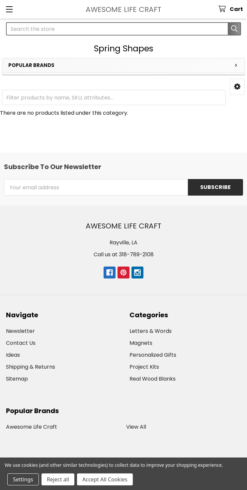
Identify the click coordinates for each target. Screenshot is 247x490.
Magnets (140, 343)
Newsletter (20, 331)
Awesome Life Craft (31, 427)
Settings (23, 479)
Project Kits (144, 367)
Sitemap (17, 379)
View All (136, 427)
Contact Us (21, 343)
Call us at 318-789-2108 (124, 254)
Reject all (58, 479)
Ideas (13, 355)
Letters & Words (150, 331)
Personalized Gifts (152, 355)
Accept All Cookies (104, 479)
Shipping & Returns (30, 367)
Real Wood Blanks (152, 379)
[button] (237, 87)
